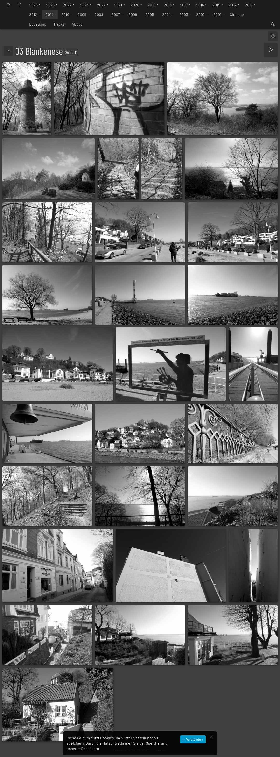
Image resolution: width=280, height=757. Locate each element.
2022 (101, 4)
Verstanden (194, 739)
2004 (166, 14)
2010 (65, 14)
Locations (37, 24)
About (77, 24)
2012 (33, 14)
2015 (216, 4)
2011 (49, 14)
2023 (84, 4)
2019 (151, 4)
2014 (233, 4)
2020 (135, 4)
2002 (200, 14)
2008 (99, 14)
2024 (67, 4)
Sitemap (237, 14)
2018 (168, 4)
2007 (116, 14)
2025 (50, 4)
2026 (33, 4)
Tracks (58, 24)
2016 (200, 4)
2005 (149, 14)
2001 (217, 14)
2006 (132, 14)
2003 (183, 14)
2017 (184, 4)
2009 (82, 14)
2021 (118, 4)
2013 (249, 4)
